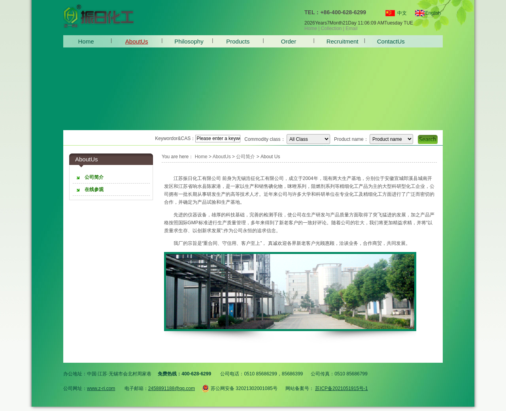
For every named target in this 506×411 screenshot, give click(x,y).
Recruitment (339, 41)
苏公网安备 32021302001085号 (240, 387)
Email (351, 28)
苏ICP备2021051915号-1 (341, 388)
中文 (402, 13)
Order (288, 41)
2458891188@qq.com (171, 388)
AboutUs (136, 41)
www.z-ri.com (101, 388)
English (430, 13)
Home (310, 28)
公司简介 (245, 156)
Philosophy (187, 41)
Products (237, 41)
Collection (331, 28)
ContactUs (390, 41)
